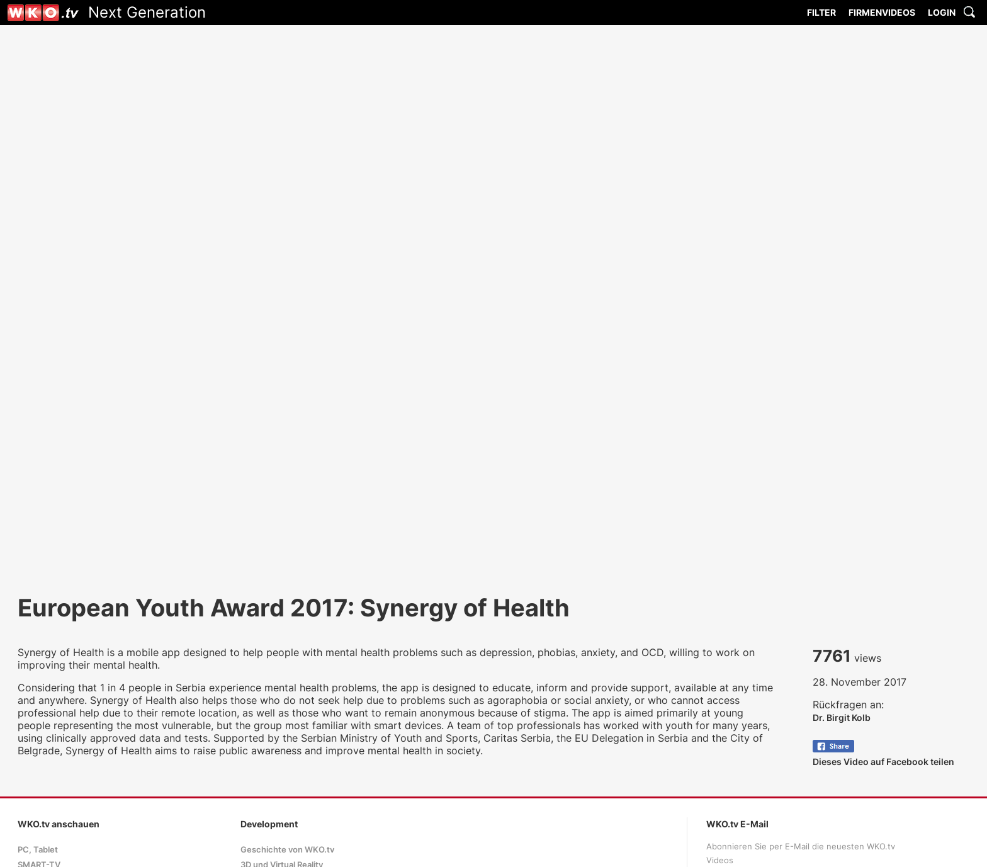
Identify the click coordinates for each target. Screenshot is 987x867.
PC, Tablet (38, 849)
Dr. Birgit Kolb (842, 717)
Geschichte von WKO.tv (287, 849)
